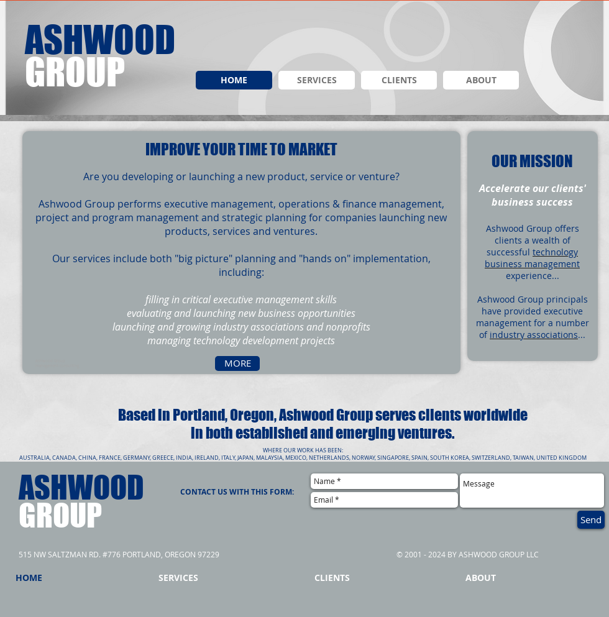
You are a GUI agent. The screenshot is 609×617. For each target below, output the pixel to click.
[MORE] (237, 363)
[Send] (591, 520)
